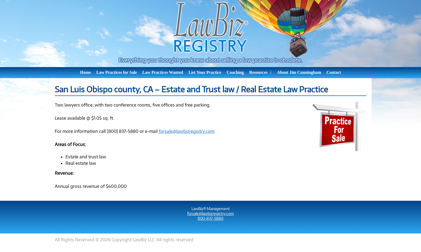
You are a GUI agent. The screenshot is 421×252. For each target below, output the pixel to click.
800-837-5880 (210, 218)
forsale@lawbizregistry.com (186, 131)
